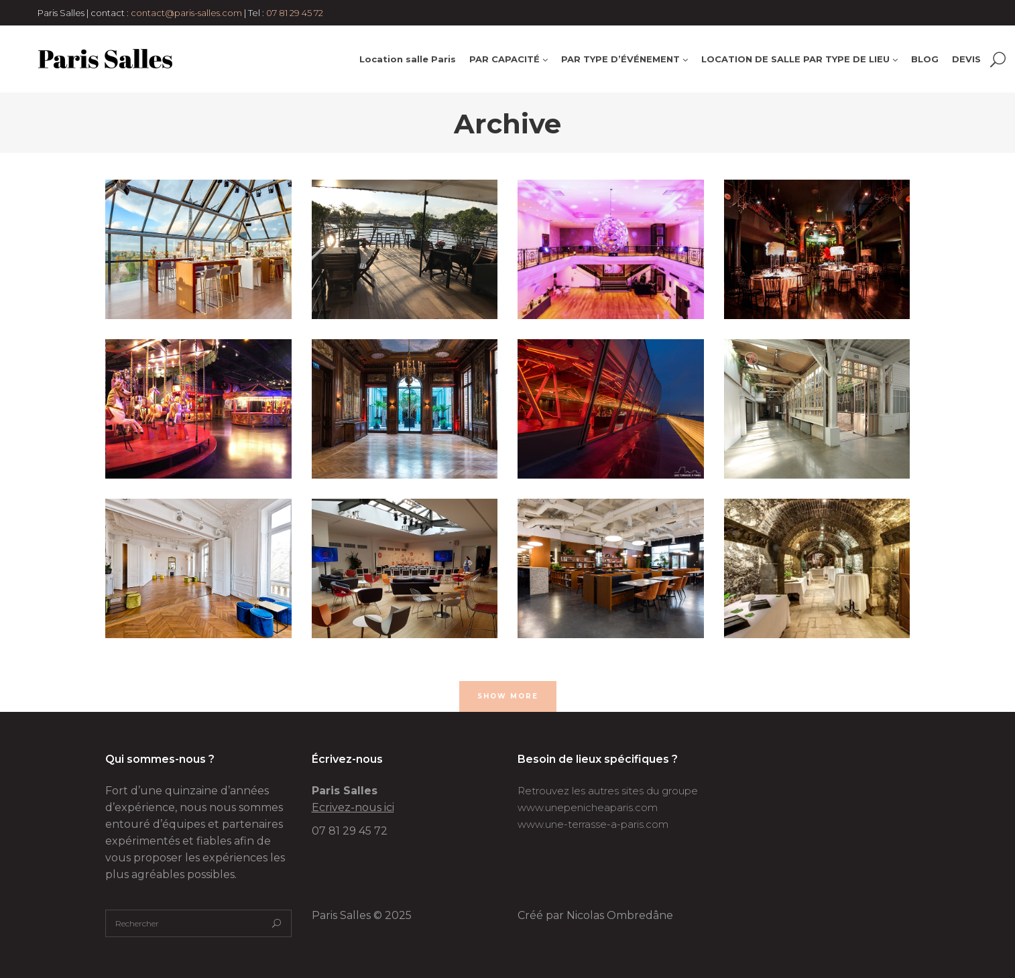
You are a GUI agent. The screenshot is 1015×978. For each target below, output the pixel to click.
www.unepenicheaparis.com (588, 807)
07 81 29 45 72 (294, 12)
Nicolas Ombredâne (619, 915)
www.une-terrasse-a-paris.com (593, 824)
